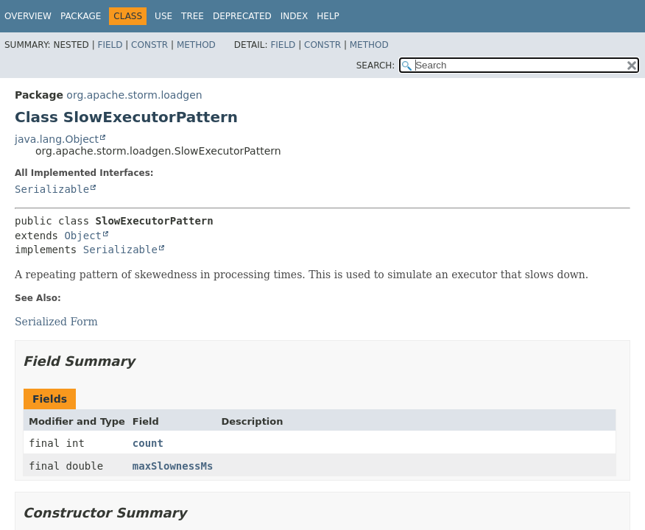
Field (109, 45)
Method (196, 45)
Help (328, 16)
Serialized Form (56, 322)
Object (83, 235)
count (148, 443)
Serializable (52, 189)
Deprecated (242, 16)
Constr (149, 45)
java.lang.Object (57, 139)
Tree (192, 16)
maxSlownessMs (173, 466)
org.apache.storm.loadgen (134, 95)
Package (80, 16)
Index (295, 16)
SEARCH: (375, 65)
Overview (28, 16)
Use (163, 16)
